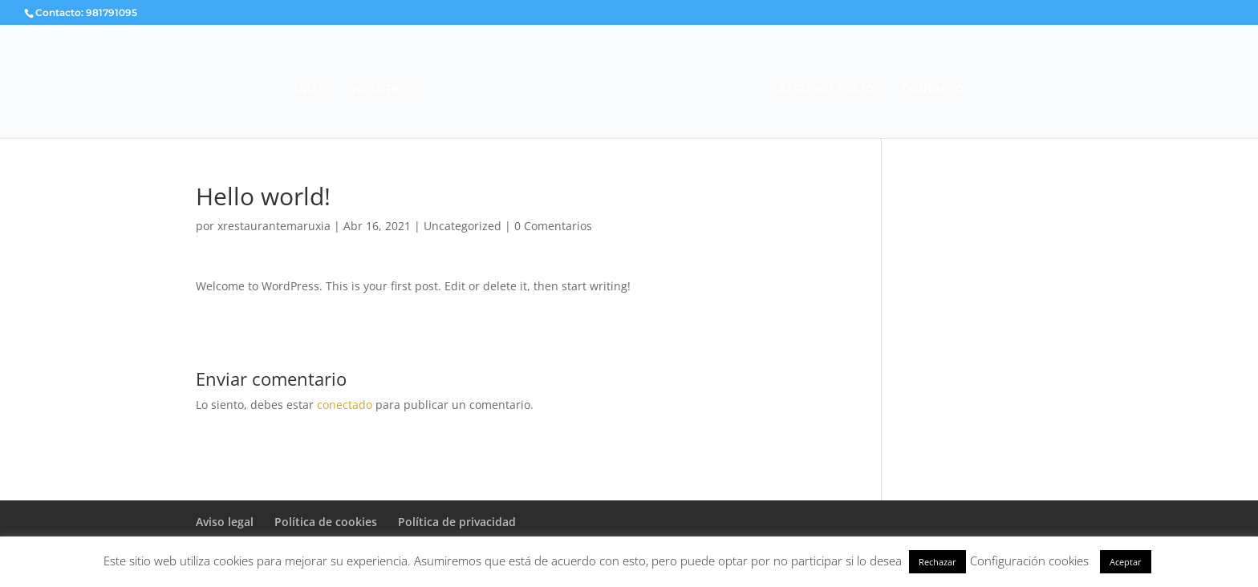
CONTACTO (933, 89)
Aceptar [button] (1126, 562)
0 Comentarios (553, 225)
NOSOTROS (383, 89)
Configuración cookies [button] (1029, 561)
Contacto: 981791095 (86, 12)
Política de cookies (325, 521)
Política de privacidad (457, 521)
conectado (344, 404)
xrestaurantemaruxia (274, 225)
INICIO (312, 89)
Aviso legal (225, 521)
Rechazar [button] (937, 562)
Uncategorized (462, 225)
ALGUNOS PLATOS (830, 89)
